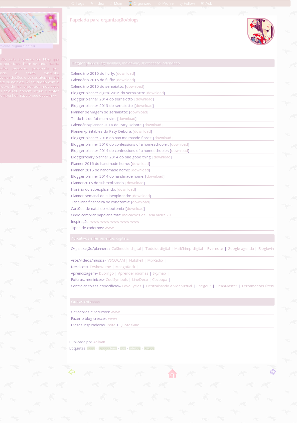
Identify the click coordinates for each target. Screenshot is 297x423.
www (94, 221)
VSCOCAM (116, 260)
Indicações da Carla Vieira (143, 214)
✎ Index (97, 3)
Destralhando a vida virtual (169, 285)
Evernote (215, 248)
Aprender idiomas (133, 273)
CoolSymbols (117, 279)
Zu (168, 214)
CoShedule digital (126, 248)
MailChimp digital (188, 248)
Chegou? (203, 285)
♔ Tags (78, 3)
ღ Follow (188, 3)
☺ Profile (166, 3)
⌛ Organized (140, 3)
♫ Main (116, 3)
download (125, 73)
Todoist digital (157, 248)
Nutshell (136, 260)
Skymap (159, 273)
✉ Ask (206, 3)
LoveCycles (132, 285)
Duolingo (106, 273)
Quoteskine (129, 324)
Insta (111, 324)
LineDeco (140, 279)
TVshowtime (100, 266)
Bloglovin (266, 248)
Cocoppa (159, 279)
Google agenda (241, 248)
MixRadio (155, 260)
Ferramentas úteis (258, 285)
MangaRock (125, 266)
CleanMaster (226, 285)
